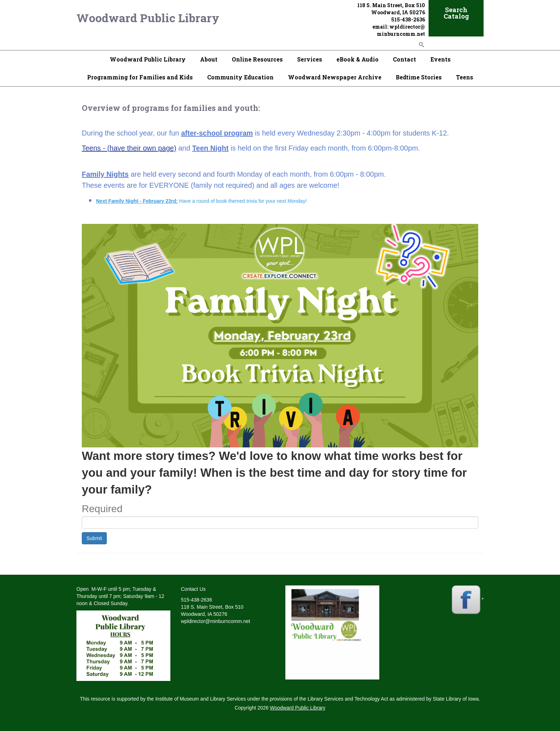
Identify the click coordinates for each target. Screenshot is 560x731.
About (209, 59)
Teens (464, 77)
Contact (404, 59)
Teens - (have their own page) (129, 148)
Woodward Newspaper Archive (334, 77)
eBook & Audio (357, 59)
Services (309, 59)
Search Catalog (456, 12)
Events (440, 59)
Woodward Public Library (147, 17)
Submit (94, 538)
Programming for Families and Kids (140, 77)
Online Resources (257, 59)
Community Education (240, 77)
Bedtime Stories (419, 77)
